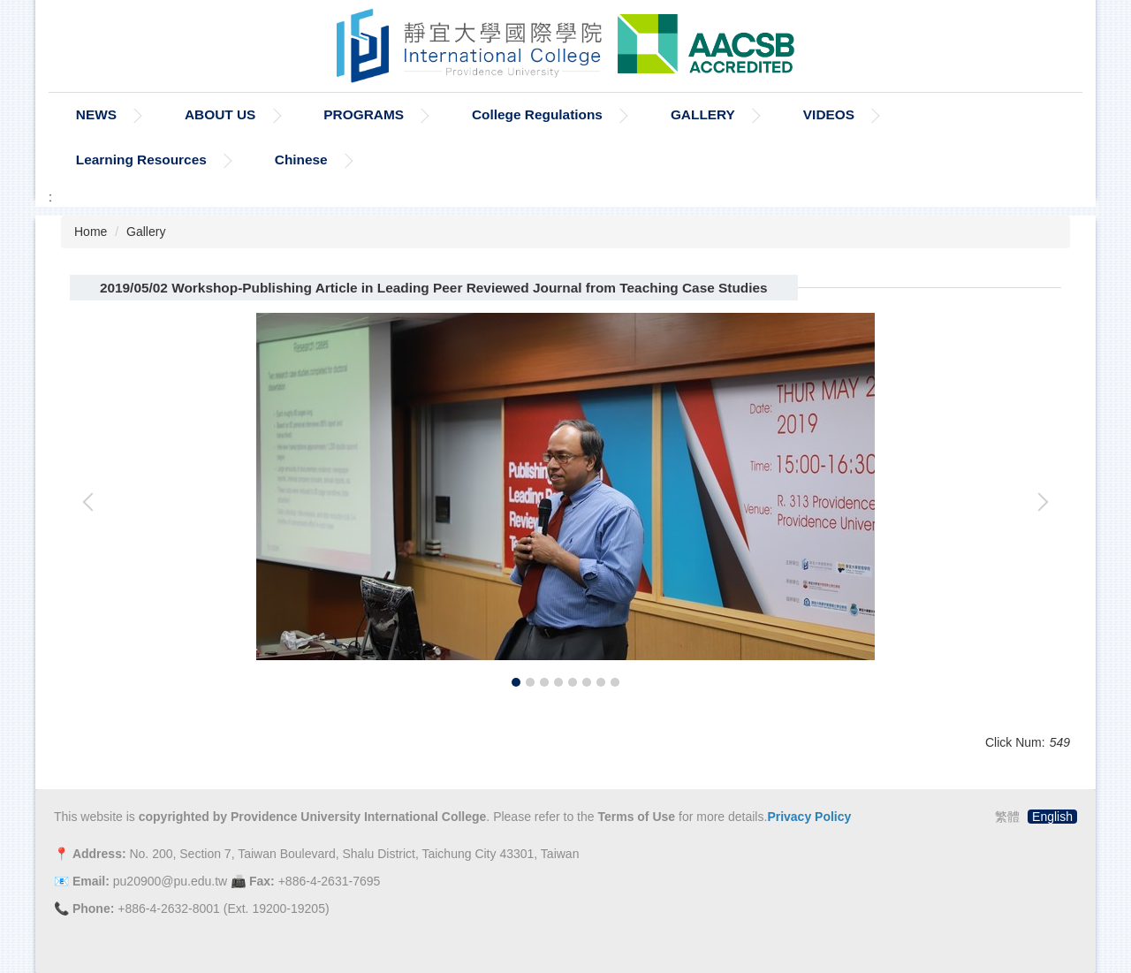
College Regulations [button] (537, 114)
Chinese (301, 159)
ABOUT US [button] (220, 114)
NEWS (96, 114)
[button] (92, 502)
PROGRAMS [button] (363, 114)
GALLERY (703, 114)
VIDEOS (828, 114)
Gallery (145, 231)
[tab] (516, 682)
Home (90, 231)
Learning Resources (141, 159)
